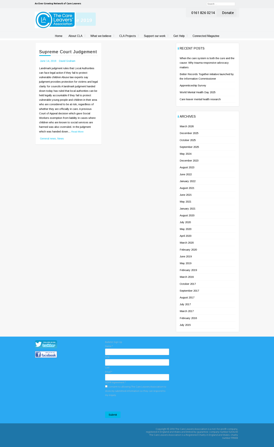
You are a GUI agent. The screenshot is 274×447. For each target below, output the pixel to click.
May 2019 (185, 263)
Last (107, 368)
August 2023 (187, 167)
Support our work (155, 35)
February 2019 (188, 270)
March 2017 (187, 311)
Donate (228, 13)
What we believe (100, 35)
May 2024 (185, 153)
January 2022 (187, 181)
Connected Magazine (206, 35)
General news (48, 138)
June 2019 (186, 256)
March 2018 (187, 276)
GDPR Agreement (115, 383)
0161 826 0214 (203, 13)
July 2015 (185, 324)
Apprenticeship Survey (193, 85)
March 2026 (187, 126)
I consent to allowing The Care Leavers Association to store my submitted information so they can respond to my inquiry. (135, 391)
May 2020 (185, 228)
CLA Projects (127, 35)
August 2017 (187, 297)
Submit (113, 414)
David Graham (67, 61)
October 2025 (188, 140)
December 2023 (189, 160)
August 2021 (187, 187)
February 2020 (188, 249)
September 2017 (189, 290)
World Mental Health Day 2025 (198, 92)
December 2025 (189, 133)
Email (108, 372)
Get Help (179, 35)
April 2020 (185, 235)
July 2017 (185, 304)
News (60, 138)
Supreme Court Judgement (68, 51)
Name (109, 346)
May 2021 (185, 201)
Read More (77, 131)
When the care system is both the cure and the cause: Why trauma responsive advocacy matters (207, 63)
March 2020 (187, 242)
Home (58, 35)
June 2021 (186, 194)
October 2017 (188, 283)
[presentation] (132, 405)
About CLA (75, 35)
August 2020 (187, 215)
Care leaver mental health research (200, 99)
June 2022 (186, 174)
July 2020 (185, 222)
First (107, 357)
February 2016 (188, 318)
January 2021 (187, 208)
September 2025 (189, 146)
